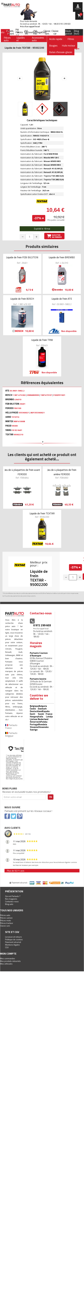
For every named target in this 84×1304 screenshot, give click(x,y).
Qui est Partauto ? (12, 896)
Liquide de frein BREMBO (62, 257)
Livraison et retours (13, 936)
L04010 (17, 399)
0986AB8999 (33, 395)
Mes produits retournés (10, 961)
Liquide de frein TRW (42, 340)
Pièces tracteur (6, 923)
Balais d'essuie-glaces (60, 52)
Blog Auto (76, 32)
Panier (80, 14)
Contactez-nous (12, 901)
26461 (22, 404)
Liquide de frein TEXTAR (42, 513)
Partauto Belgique (11, 734)
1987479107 (46, 395)
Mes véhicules (6, 963)
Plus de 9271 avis (15, 870)
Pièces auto (5, 915)
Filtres (71, 39)
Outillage (37, 32)
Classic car (55, 32)
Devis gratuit (68, 32)
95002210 (18, 434)
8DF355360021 (38, 412)
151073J (15, 417)
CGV (7, 947)
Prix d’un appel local (30, 26)
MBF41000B (19, 421)
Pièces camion (6, 917)
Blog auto (9, 904)
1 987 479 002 (19, 395)
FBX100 (17, 408)
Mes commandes (7, 958)
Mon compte (8, 954)
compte (78, 9)
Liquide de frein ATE (62, 299)
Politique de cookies (14, 939)
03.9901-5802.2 (17, 390)
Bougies (53, 45)
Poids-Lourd (11, 32)
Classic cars (47, 32)
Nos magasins (11, 898)
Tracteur (28, 32)
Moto (20, 32)
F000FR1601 (59, 395)
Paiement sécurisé (13, 942)
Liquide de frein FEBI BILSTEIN (22, 257)
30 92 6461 (17, 430)
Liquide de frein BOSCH (22, 299)
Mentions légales (12, 944)
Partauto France (11, 726)
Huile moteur (68, 45)
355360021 (24, 412)
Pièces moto (5, 920)
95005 (15, 425)
